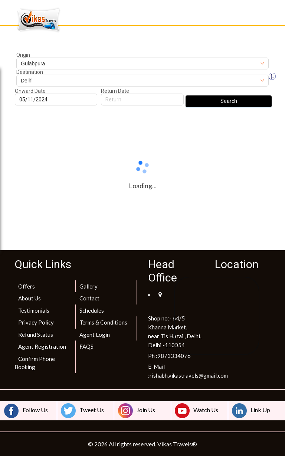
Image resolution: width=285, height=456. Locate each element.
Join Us (136, 410)
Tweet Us (82, 410)
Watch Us (196, 410)
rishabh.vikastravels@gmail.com (189, 375)
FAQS (86, 346)
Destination (29, 72)
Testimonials (33, 310)
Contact (89, 298)
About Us (29, 298)
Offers (26, 286)
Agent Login (94, 334)
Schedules (91, 310)
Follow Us (26, 410)
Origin (23, 55)
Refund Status (35, 334)
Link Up (251, 410)
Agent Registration (42, 346)
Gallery (88, 286)
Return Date (115, 91)
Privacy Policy (36, 322)
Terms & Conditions (103, 322)
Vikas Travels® (177, 443)
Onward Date (30, 91)
